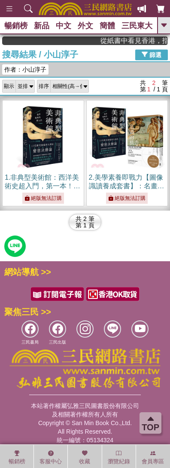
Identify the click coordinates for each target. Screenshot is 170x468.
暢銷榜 (15, 25)
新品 (41, 25)
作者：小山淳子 (25, 69)
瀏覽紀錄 (119, 457)
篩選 (151, 54)
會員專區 (153, 457)
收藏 (84, 457)
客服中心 (50, 457)
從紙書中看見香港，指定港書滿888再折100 (138, 40)
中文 (63, 25)
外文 (85, 25)
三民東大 (136, 25)
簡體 (107, 25)
